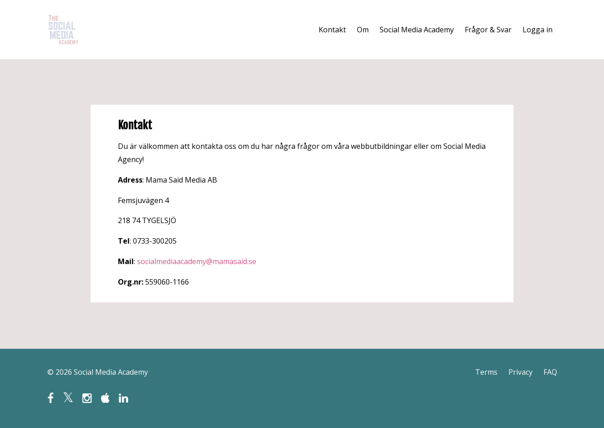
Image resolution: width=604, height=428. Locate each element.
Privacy (520, 372)
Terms (486, 372)
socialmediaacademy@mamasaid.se (196, 261)
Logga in (538, 30)
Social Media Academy (417, 30)
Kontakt (332, 30)
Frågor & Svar (488, 30)
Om (363, 30)
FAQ (550, 372)
